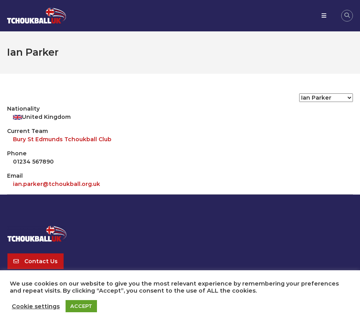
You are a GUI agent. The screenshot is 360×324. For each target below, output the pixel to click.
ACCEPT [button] (81, 306)
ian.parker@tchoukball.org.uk (56, 183)
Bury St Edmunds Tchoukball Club (62, 139)
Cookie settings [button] (36, 306)
